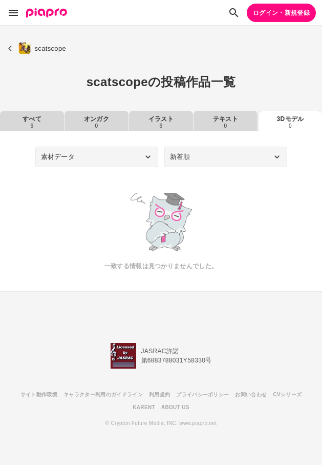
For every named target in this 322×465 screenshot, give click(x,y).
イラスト (161, 122)
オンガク (96, 122)
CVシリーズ (287, 394)
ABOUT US (175, 407)
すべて (32, 122)
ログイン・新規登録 (281, 12)
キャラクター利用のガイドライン (103, 394)
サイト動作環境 (38, 394)
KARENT (144, 407)
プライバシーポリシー (202, 394)
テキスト (225, 122)
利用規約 (159, 394)
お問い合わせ (251, 394)
